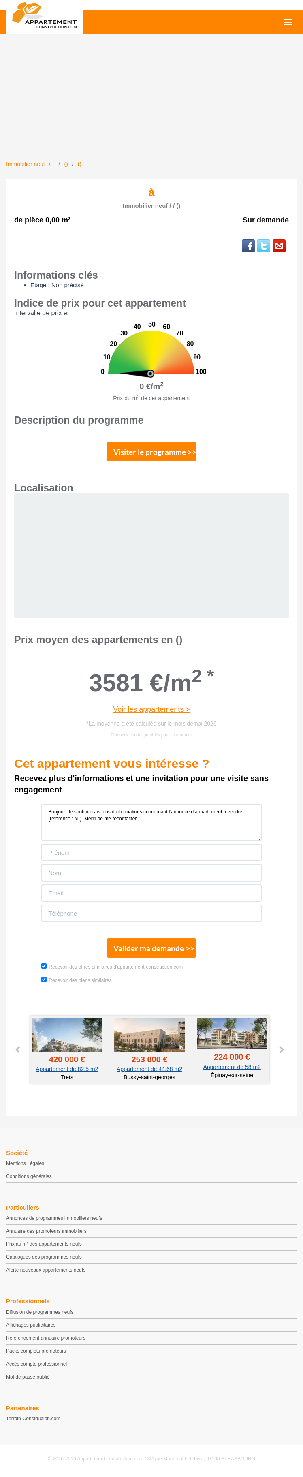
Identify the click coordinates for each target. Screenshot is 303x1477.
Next (281, 1049)
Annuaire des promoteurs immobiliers (46, 1231)
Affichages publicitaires (31, 1325)
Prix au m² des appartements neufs (44, 1244)
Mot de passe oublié (27, 1377)
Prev (18, 1049)
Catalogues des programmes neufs (44, 1257)
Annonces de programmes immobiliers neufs (54, 1218)
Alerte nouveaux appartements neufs (45, 1270)
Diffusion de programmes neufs (40, 1312)
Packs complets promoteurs (36, 1351)
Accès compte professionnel (36, 1364)
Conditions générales (29, 1176)
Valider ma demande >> (153, 948)
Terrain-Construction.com (33, 1419)
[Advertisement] (151, 99)
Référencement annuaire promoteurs (45, 1338)
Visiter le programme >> (154, 452)
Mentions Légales (25, 1163)
